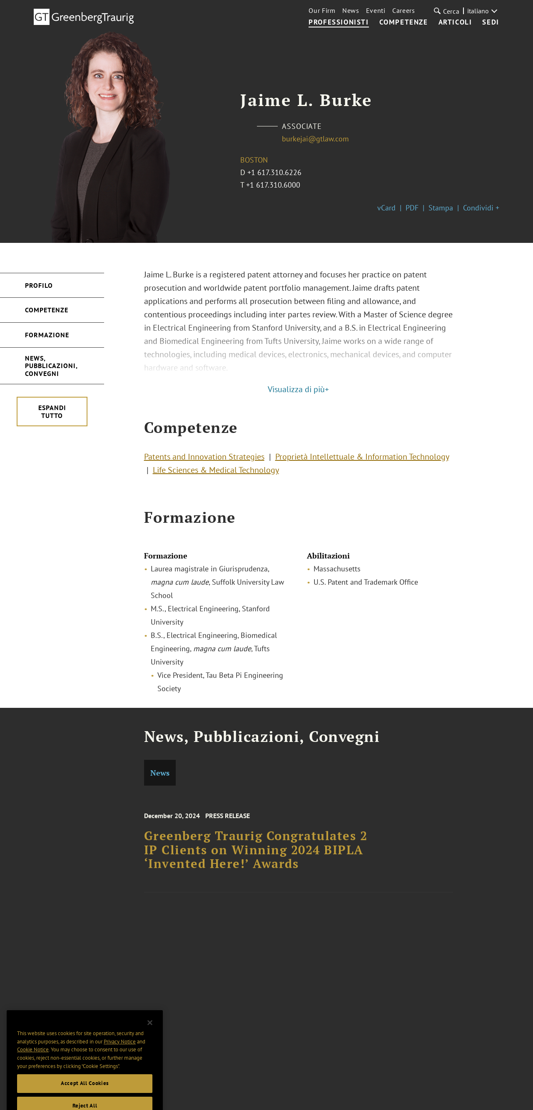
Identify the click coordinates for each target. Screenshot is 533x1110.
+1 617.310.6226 (274, 172)
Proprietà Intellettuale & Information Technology (362, 459)
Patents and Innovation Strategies (204, 459)
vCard (386, 208)
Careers (403, 10)
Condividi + (481, 208)
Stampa (440, 208)
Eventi (376, 10)
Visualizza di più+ (298, 389)
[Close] (149, 1031)
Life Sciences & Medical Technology (216, 472)
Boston (254, 160)
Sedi (490, 22)
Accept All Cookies (85, 1092)
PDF (412, 208)
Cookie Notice (33, 1058)
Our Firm (322, 10)
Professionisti (339, 22)
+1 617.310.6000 (273, 185)
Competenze (403, 22)
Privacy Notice (120, 1050)
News (350, 10)
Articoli (455, 22)
